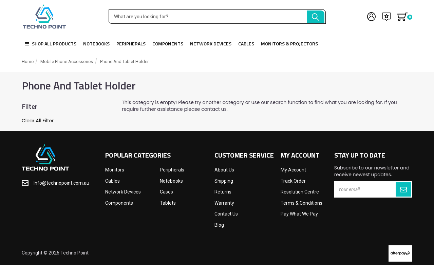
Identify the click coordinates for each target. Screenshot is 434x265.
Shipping (223, 181)
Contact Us (226, 214)
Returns (222, 192)
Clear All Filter (38, 120)
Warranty (224, 203)
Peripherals (131, 43)
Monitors (114, 169)
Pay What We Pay (299, 214)
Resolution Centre (300, 192)
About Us (224, 169)
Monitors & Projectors (289, 43)
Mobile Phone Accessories (66, 61)
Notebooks (96, 43)
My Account (293, 169)
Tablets (168, 203)
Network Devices (210, 43)
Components (167, 43)
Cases (166, 192)
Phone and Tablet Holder (124, 61)
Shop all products (50, 43)
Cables (246, 43)
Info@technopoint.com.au (61, 183)
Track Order (293, 181)
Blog (219, 225)
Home (28, 61)
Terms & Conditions (301, 203)
